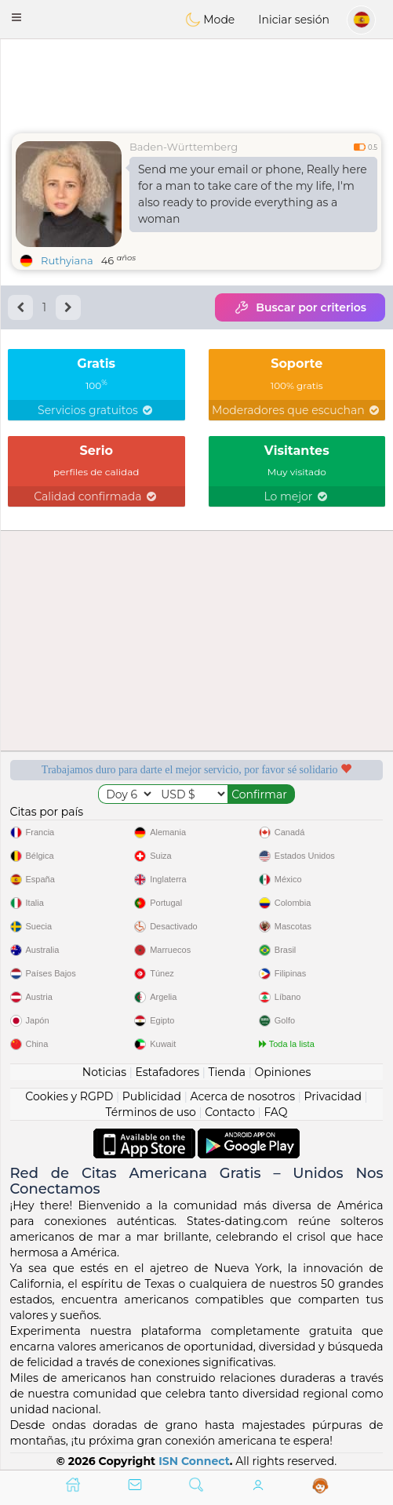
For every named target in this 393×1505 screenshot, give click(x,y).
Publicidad (151, 1096)
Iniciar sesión (293, 20)
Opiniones (282, 1072)
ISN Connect (194, 1461)
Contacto (230, 1112)
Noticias (104, 1072)
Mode (210, 19)
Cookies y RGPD (69, 1096)
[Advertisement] (196, 82)
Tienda (227, 1072)
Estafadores (167, 1072)
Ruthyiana (67, 260)
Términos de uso (151, 1112)
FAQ (275, 1112)
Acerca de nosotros (242, 1096)
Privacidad (333, 1096)
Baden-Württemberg (183, 146)
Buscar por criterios (300, 307)
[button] (16, 17)
